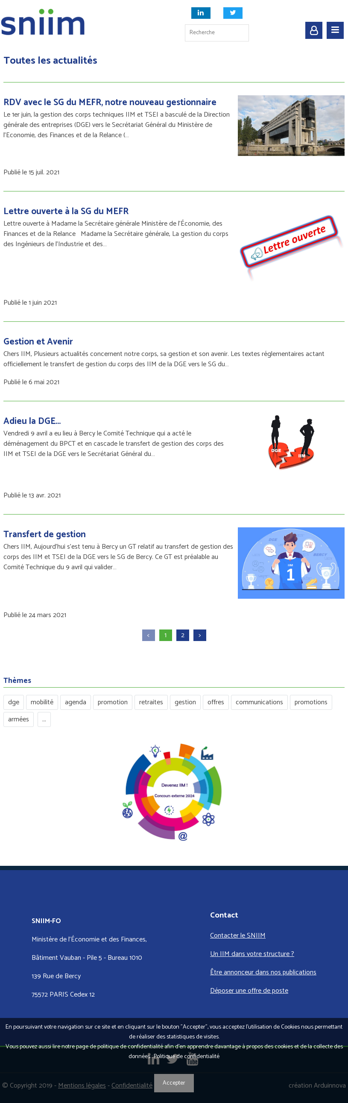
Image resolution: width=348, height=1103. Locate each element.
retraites (151, 702)
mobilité (42, 702)
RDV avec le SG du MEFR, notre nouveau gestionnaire (109, 102)
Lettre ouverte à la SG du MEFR (66, 211)
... (44, 719)
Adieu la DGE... (32, 421)
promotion (113, 702)
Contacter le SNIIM (238, 935)
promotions (311, 702)
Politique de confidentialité (186, 1057)
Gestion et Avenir (38, 342)
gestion (185, 702)
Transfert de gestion (44, 534)
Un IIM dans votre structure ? (252, 954)
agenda (75, 702)
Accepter (174, 1083)
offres (216, 702)
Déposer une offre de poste (249, 991)
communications (259, 702)
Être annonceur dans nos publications (263, 972)
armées (18, 719)
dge (13, 702)
